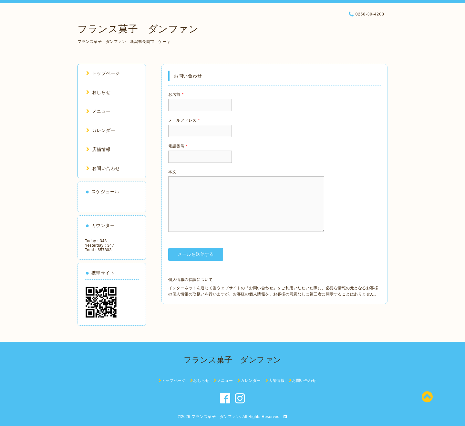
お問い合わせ (103, 168)
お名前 (176, 94)
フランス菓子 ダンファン (138, 29)
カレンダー (100, 130)
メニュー (98, 111)
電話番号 (178, 146)
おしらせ (98, 92)
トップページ (103, 73)
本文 (172, 172)
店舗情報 (98, 149)
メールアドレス (184, 120)
